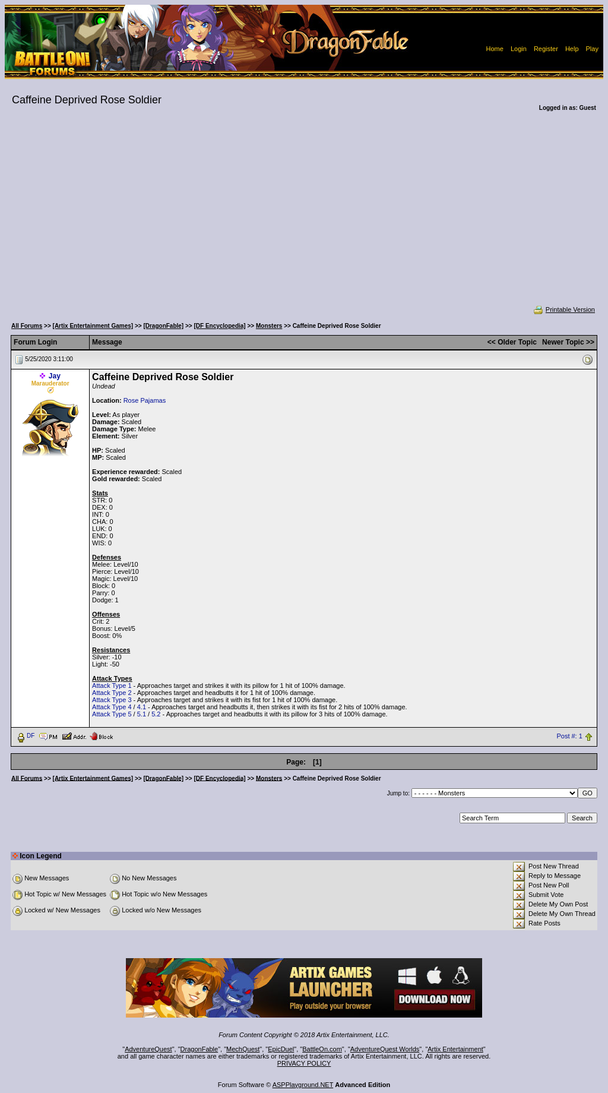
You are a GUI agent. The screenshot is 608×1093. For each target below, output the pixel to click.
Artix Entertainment (455, 1049)
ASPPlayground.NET (303, 1084)
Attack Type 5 (111, 714)
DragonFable (199, 1049)
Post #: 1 (569, 736)
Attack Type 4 (111, 706)
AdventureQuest (148, 1049)
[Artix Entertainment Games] (93, 326)
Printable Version (564, 309)
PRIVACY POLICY (304, 1063)
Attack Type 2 (111, 692)
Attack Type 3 (111, 699)
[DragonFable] (163, 326)
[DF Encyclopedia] (219, 326)
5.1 (141, 714)
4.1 (141, 706)
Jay (55, 376)
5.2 (155, 714)
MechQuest (242, 1049)
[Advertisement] (304, 216)
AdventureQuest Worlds (385, 1049)
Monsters (269, 326)
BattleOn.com (322, 1049)
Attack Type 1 (111, 685)
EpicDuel (281, 1049)
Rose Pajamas (145, 400)
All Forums (26, 326)
